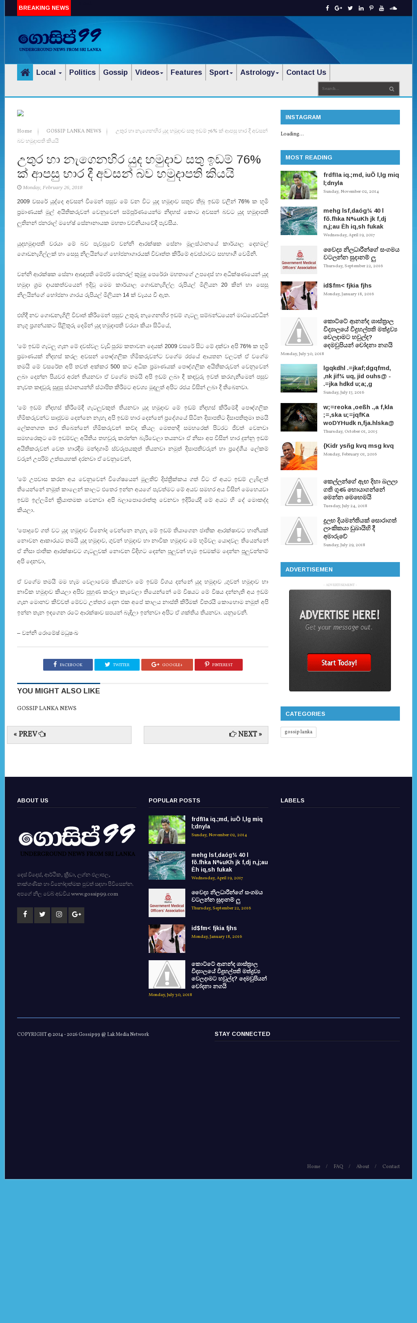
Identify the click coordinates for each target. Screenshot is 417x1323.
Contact (391, 1310)
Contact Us (306, 72)
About (362, 1310)
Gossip (115, 72)
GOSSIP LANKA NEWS (74, 275)
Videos (149, 72)
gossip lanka (298, 732)
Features (186, 72)
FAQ (338, 1310)
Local (49, 72)
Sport (221, 72)
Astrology (259, 72)
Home (25, 275)
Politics (82, 72)
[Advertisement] (304, 34)
